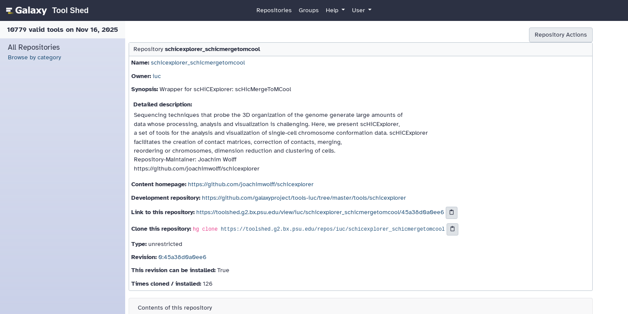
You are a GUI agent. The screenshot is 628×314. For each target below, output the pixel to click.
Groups (309, 10)
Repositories (274, 10)
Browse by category (34, 57)
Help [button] (333, 10)
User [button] (359, 10)
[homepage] (46, 10)
